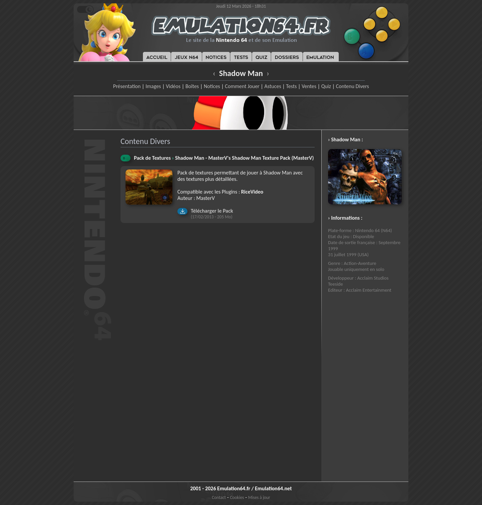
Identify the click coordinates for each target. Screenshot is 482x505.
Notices (212, 86)
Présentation (127, 86)
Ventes (309, 86)
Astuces (272, 86)
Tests (291, 86)
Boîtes (192, 86)
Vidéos (173, 86)
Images (153, 86)
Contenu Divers (352, 86)
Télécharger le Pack (212, 211)
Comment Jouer (242, 86)
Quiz (326, 86)
